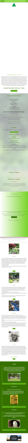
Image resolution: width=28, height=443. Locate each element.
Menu (2, 1)
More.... (14, 271)
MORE (14, 383)
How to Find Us (14, 90)
